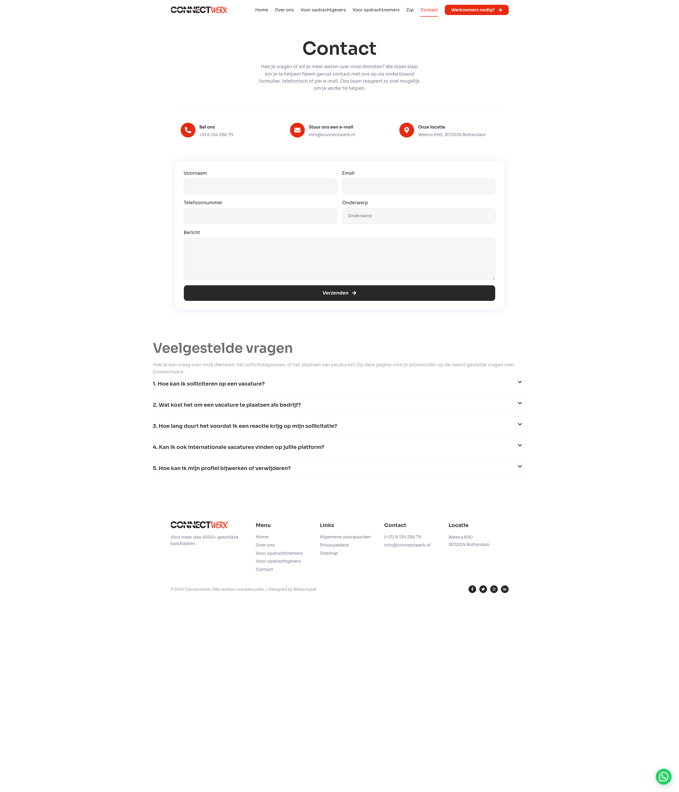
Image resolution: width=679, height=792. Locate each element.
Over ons (284, 10)
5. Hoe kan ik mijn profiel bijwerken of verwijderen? (222, 468)
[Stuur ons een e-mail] (297, 130)
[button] (339, 384)
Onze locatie (431, 127)
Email (348, 173)
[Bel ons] (188, 130)
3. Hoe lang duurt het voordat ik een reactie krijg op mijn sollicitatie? (245, 426)
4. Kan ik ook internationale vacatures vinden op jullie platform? (238, 447)
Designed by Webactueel (292, 589)
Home (261, 10)
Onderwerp (355, 203)
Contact (429, 10)
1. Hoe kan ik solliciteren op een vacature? (209, 384)
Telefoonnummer (203, 203)
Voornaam (195, 173)
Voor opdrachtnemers (375, 10)
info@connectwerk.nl (332, 134)
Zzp (410, 10)
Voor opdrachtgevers (323, 10)
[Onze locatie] (406, 130)
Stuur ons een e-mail (331, 127)
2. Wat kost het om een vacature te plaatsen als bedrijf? (227, 405)
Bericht (192, 232)
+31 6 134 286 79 (216, 134)
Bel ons (207, 127)
